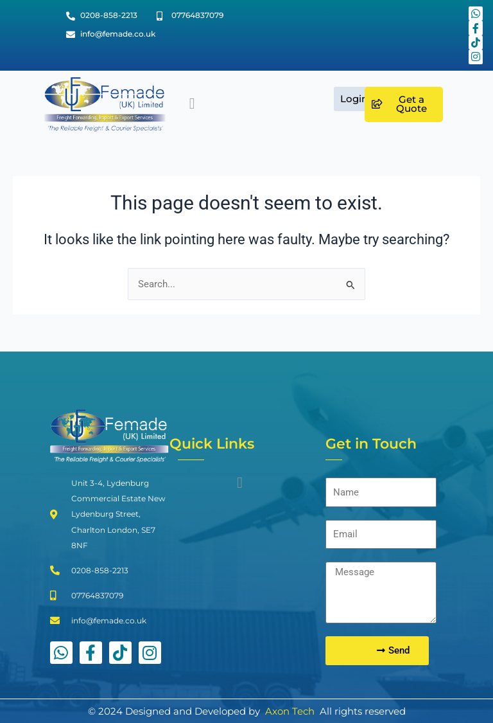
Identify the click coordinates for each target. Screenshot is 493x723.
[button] (192, 103)
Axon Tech (290, 711)
